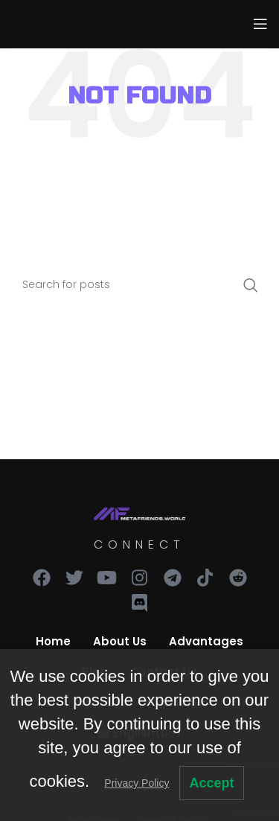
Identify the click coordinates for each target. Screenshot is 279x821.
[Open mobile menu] (260, 24)
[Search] (139, 285)
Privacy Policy (136, 783)
